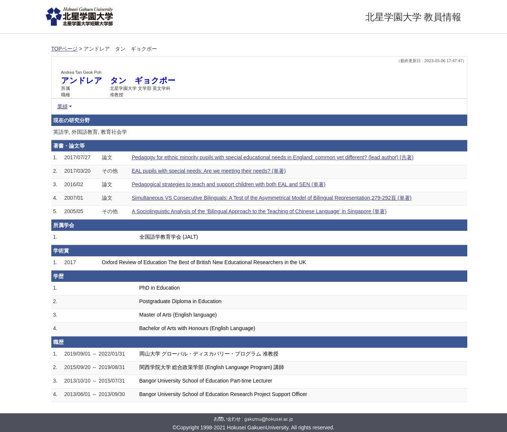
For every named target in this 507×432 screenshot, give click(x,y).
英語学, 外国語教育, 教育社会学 (90, 132)
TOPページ (64, 49)
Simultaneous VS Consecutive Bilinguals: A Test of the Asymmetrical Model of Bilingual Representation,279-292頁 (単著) (272, 198)
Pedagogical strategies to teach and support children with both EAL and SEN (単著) (229, 184)
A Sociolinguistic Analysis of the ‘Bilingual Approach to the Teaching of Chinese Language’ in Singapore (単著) (259, 211)
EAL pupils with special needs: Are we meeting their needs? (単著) (209, 171)
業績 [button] (62, 106)
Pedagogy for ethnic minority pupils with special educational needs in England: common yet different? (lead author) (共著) (273, 157)
